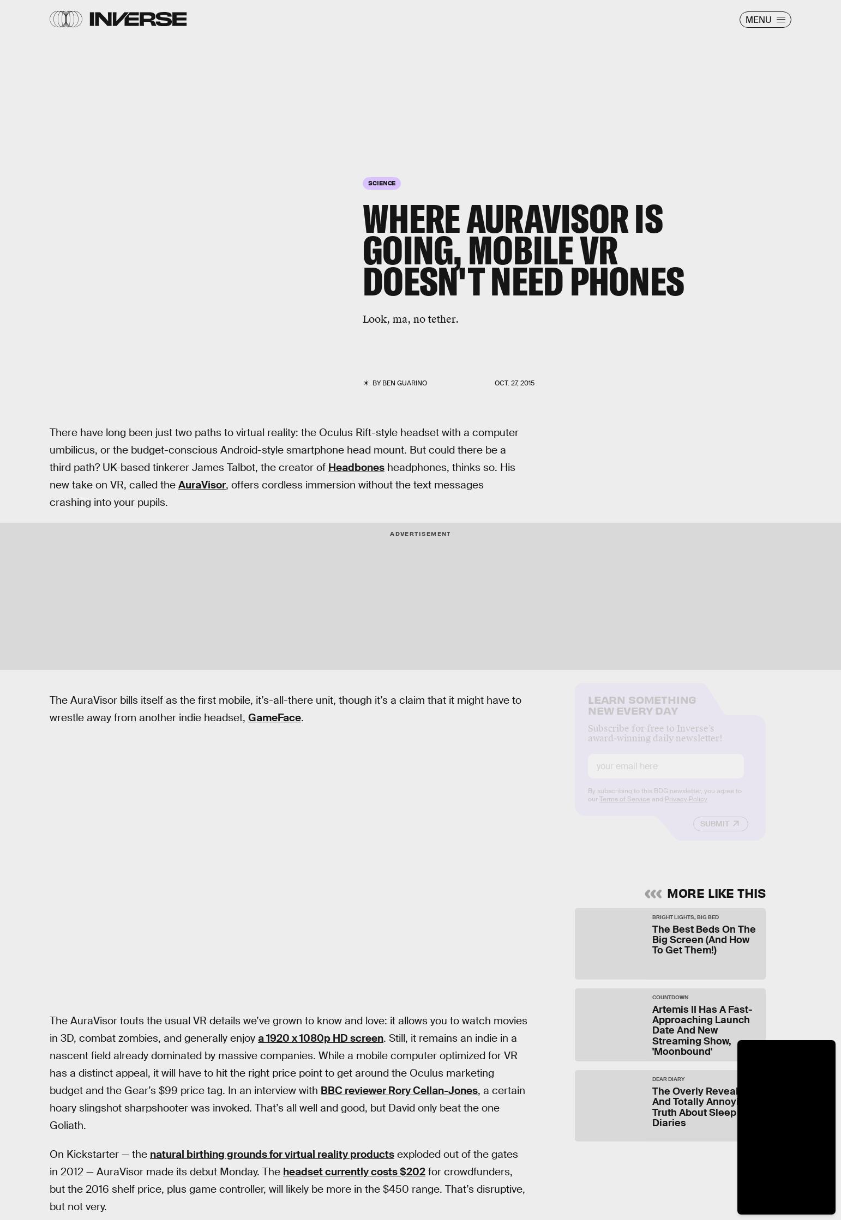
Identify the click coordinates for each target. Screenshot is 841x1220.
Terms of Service (624, 808)
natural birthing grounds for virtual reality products (272, 1154)
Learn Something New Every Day (642, 712)
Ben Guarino (404, 383)
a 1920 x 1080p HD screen (320, 1038)
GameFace (274, 717)
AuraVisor (202, 485)
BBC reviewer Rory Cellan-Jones (399, 1090)
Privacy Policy (686, 808)
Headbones (356, 467)
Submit (714, 832)
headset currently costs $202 (354, 1172)
